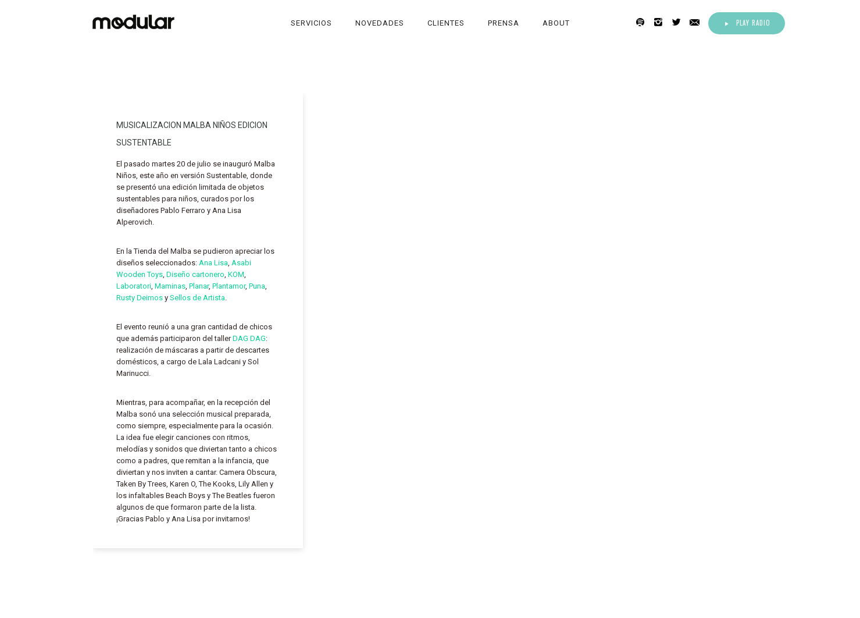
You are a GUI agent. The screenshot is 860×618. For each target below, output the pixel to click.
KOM (236, 274)
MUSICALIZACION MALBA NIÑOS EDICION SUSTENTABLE (191, 133)
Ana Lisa (213, 262)
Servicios (311, 23)
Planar (199, 286)
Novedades (379, 23)
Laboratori (133, 286)
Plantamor (228, 286)
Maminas (170, 286)
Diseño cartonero (195, 274)
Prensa (503, 23)
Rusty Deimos (139, 297)
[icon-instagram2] (661, 22)
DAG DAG (249, 338)
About (556, 23)
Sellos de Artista (197, 297)
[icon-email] (698, 22)
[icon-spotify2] (643, 22)
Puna (257, 286)
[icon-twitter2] (679, 22)
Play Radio (746, 22)
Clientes (446, 23)
